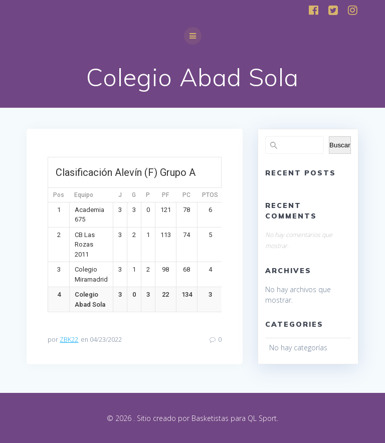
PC (186, 194)
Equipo (83, 194)
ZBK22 (69, 339)
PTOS (210, 194)
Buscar (339, 145)
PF (165, 194)
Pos (58, 194)
